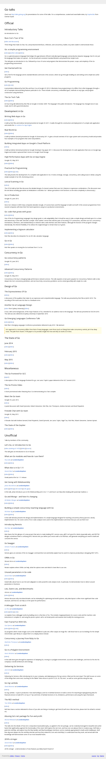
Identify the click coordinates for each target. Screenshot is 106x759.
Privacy (17, 756)
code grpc (26, 489)
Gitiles (12, 756)
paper (7, 377)
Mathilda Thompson (11, 642)
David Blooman (10, 686)
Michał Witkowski (10, 720)
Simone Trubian (10, 547)
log (98, 756)
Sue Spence (8, 625)
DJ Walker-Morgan (11, 500)
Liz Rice (7, 609)
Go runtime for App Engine (23, 125)
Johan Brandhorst (10, 486)
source (28, 448)
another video (14, 53)
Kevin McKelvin (10, 653)
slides (21, 53)
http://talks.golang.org (18, 14)
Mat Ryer (7, 528)
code (11, 85)
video (6, 53)
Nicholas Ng (9, 511)
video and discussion (11, 41)
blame (102, 756)
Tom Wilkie (8, 703)
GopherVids (91, 14)
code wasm (18, 489)
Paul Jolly (7, 460)
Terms (23, 756)
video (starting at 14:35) (12, 448)
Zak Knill (7, 670)
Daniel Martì (9, 471)
